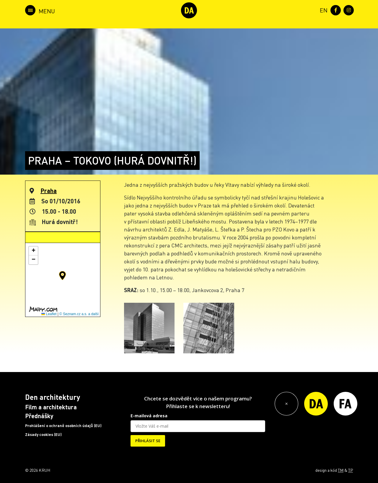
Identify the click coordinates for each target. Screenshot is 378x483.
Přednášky (39, 416)
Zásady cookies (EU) (43, 434)
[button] (62, 275)
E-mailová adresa (149, 415)
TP (350, 470)
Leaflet (48, 314)
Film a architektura (51, 407)
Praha (48, 190)
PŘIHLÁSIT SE (147, 440)
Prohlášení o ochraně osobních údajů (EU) (63, 425)
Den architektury (52, 397)
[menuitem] (322, 9)
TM (340, 470)
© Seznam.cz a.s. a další (79, 314)
